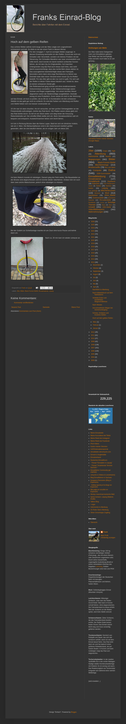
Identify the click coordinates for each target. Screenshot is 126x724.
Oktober (96, 268)
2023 (93, 231)
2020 (93, 240)
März (95, 322)
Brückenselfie (94, 167)
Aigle (113, 151)
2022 (93, 234)
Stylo (110, 205)
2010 (93, 338)
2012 (93, 332)
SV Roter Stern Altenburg (99, 510)
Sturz (103, 205)
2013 (93, 262)
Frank (105, 532)
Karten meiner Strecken (98, 446)
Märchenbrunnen (108, 190)
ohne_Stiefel (110, 195)
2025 (93, 225)
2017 (93, 250)
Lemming (99, 566)
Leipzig (51, 291)
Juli (94, 277)
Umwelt (91, 207)
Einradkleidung (96, 176)
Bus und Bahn (110, 167)
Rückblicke (91, 202)
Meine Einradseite (96, 433)
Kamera (108, 186)
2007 (93, 348)
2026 (93, 222)
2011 (93, 335)
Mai (94, 284)
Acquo (105, 151)
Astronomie (93, 156)
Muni (107, 193)
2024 (93, 228)
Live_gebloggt (92, 190)
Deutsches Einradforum (98, 460)
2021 (93, 237)
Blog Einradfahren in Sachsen (101, 477)
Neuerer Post (16, 307)
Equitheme (111, 181)
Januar (95, 328)
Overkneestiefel (98, 198)
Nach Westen (97, 305)
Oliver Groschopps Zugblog (100, 513)
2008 (93, 345)
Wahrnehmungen (95, 212)
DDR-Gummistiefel (103, 173)
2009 (93, 341)
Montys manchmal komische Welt (102, 494)
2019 (93, 243)
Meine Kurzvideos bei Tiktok (100, 435)
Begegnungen (94, 159)
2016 (93, 253)
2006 (93, 351)
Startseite (46, 307)
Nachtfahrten (93, 195)
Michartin (97, 193)
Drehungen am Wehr (97, 48)
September (97, 271)
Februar (96, 325)
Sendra (102, 202)
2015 (93, 256)
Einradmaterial (43, 291)
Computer (97, 170)
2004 (93, 357)
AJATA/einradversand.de (99, 449)
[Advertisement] (96, 692)
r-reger (92, 504)
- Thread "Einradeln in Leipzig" (101, 463)
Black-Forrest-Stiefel (31, 291)
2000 (93, 360)
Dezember (97, 265)
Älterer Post (75, 307)
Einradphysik (93, 181)
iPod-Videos (94, 444)
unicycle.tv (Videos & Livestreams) (102, 475)
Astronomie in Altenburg (99, 507)
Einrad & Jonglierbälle (98, 455)
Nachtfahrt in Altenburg (100, 289)
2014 (93, 259)
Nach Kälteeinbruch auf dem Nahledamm (102, 294)
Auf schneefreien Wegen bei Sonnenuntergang (102, 309)
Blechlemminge (101, 165)
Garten (98, 186)
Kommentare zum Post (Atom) (30, 311)
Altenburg (100, 153)
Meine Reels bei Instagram (100, 438)
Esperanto (95, 184)
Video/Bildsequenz (96, 209)
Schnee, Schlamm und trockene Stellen (100, 314)
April (95, 287)
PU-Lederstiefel (105, 200)
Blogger (73, 712)
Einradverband (95, 457)
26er (18, 291)
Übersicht (93, 522)
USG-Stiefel (107, 207)
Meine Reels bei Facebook (100, 441)
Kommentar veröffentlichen (23, 303)
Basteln (108, 156)
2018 (93, 247)
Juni (94, 281)
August (95, 274)
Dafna (111, 170)
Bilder (22, 291)
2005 (93, 354)
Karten (90, 188)
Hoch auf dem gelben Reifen (102, 318)
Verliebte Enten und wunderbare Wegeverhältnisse (99, 300)
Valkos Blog (94, 502)
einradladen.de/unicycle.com (100, 452)
